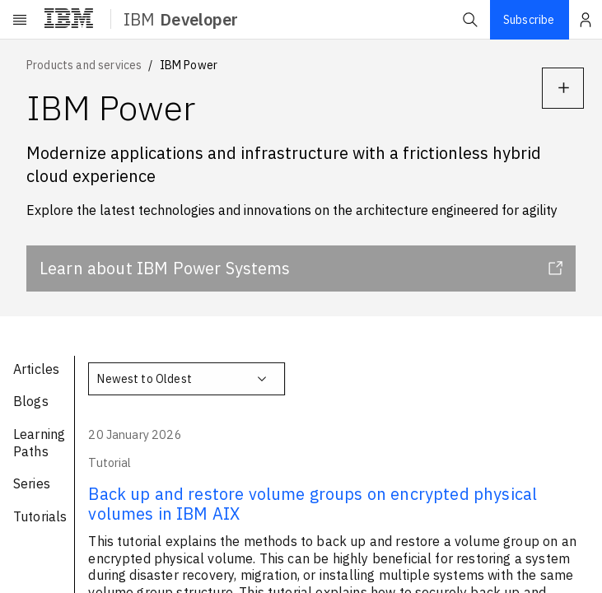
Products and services (84, 65)
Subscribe (528, 19)
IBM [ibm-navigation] (181, 19)
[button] (470, 20)
